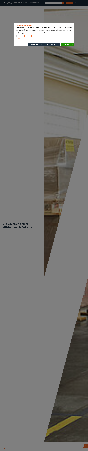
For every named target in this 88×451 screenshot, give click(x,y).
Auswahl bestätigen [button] (34, 44)
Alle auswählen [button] (66, 44)
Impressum (18, 38)
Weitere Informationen (51, 44)
